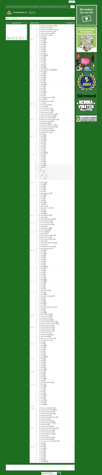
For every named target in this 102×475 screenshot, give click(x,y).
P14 (56, 25)
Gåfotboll (46, 55)
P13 (44, 64)
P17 (44, 62)
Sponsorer (42, 18)
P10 (51, 27)
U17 (51, 35)
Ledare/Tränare (54, 70)
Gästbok (49, 18)
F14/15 (45, 42)
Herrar (45, 68)
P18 (44, 44)
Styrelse (57, 18)
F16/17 (45, 71)
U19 (44, 66)
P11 (55, 31)
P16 (44, 37)
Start (10, 18)
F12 (44, 46)
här (39, 6)
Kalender (34, 18)
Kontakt (64, 18)
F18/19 (45, 38)
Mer (72, 18)
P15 (44, 49)
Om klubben (26, 18)
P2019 (45, 92)
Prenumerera (11, 38)
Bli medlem (17, 18)
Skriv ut (21, 38)
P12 (44, 40)
